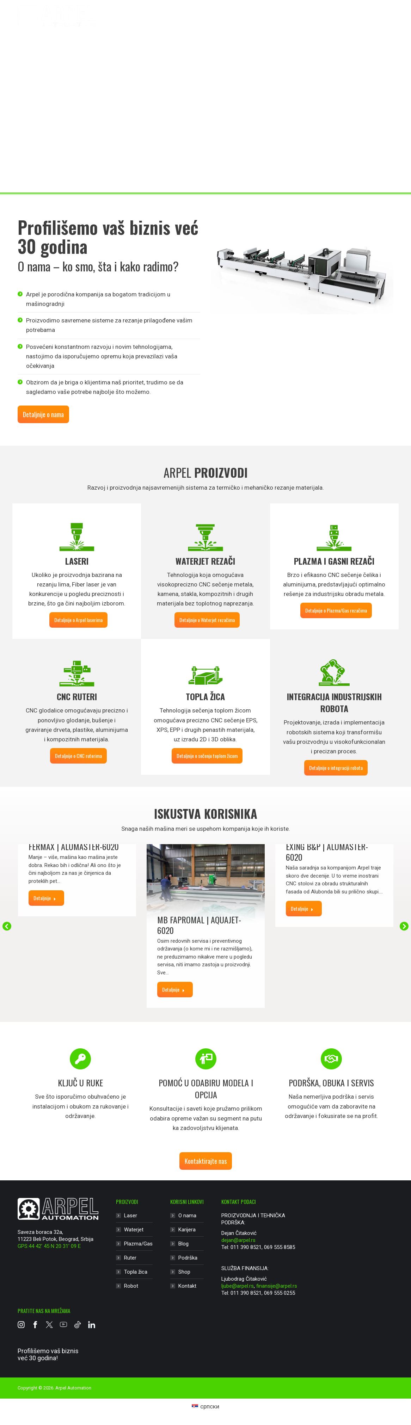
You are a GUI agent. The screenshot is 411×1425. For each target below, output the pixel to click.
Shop (184, 1272)
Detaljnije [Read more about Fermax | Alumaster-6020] (44, 898)
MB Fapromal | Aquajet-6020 (199, 924)
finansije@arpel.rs (276, 1286)
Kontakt (187, 1286)
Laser (151, 23)
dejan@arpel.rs (238, 1240)
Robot (341, 23)
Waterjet (186, 23)
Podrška (187, 1258)
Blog (183, 1244)
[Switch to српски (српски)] (205, 1406)
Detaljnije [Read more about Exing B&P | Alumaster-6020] (302, 908)
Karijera (187, 1229)
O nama (187, 1215)
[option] (80, 1084)
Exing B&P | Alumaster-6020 (327, 851)
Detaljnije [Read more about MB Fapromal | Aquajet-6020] (173, 989)
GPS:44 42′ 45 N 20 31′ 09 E (49, 1246)
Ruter (271, 23)
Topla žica (308, 23)
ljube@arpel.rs (237, 1286)
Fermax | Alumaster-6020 (74, 846)
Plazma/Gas (231, 23)
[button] (6, 926)
